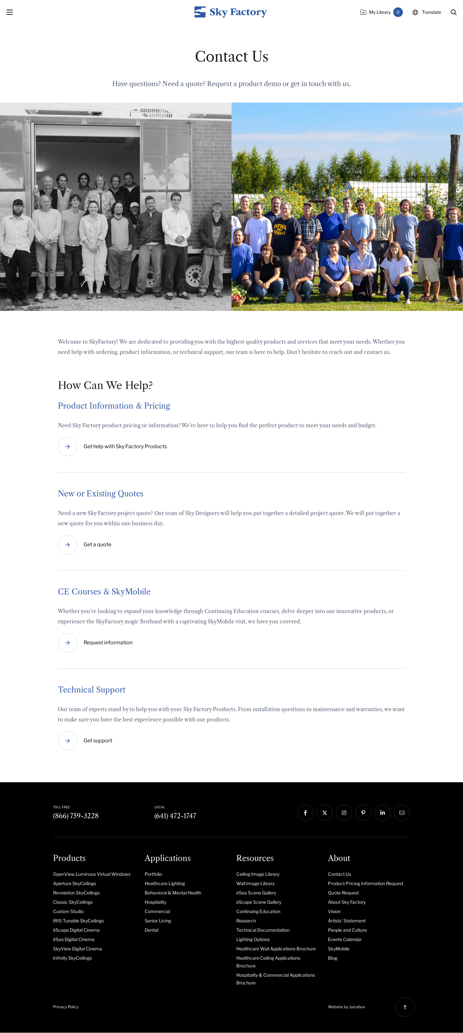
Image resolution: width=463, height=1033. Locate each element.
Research (246, 921)
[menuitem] (94, 874)
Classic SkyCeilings (73, 902)
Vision (334, 911)
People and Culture (347, 930)
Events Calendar (345, 939)
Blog (332, 958)
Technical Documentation (262, 930)
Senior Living (158, 921)
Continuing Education (258, 911)
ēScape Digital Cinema (76, 930)
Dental (151, 930)
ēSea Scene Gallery (256, 893)
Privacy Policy (65, 1007)
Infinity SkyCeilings (72, 958)
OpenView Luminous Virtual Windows (92, 874)
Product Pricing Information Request (365, 883)
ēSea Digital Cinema (74, 939)
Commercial (157, 911)
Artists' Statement (347, 921)
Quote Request (343, 893)
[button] (454, 12)
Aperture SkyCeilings (74, 883)
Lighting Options (253, 939)
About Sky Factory (347, 902)
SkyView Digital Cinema (77, 949)
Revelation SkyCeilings (76, 893)
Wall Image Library (255, 883)
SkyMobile (339, 949)
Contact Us (339, 874)
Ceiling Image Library (257, 874)
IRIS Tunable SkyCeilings (78, 921)
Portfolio (153, 874)
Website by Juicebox (346, 1007)
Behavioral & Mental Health (173, 893)
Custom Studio (68, 911)
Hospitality (155, 902)
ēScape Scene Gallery (258, 902)
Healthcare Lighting (165, 883)
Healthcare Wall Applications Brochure (276, 949)
